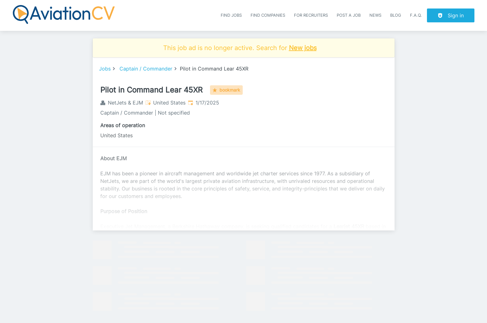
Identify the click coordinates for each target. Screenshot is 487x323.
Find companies (268, 15)
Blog (395, 15)
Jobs (105, 68)
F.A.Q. (416, 15)
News (375, 15)
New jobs (303, 48)
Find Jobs (231, 15)
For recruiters (311, 15)
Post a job (349, 15)
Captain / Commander (145, 68)
